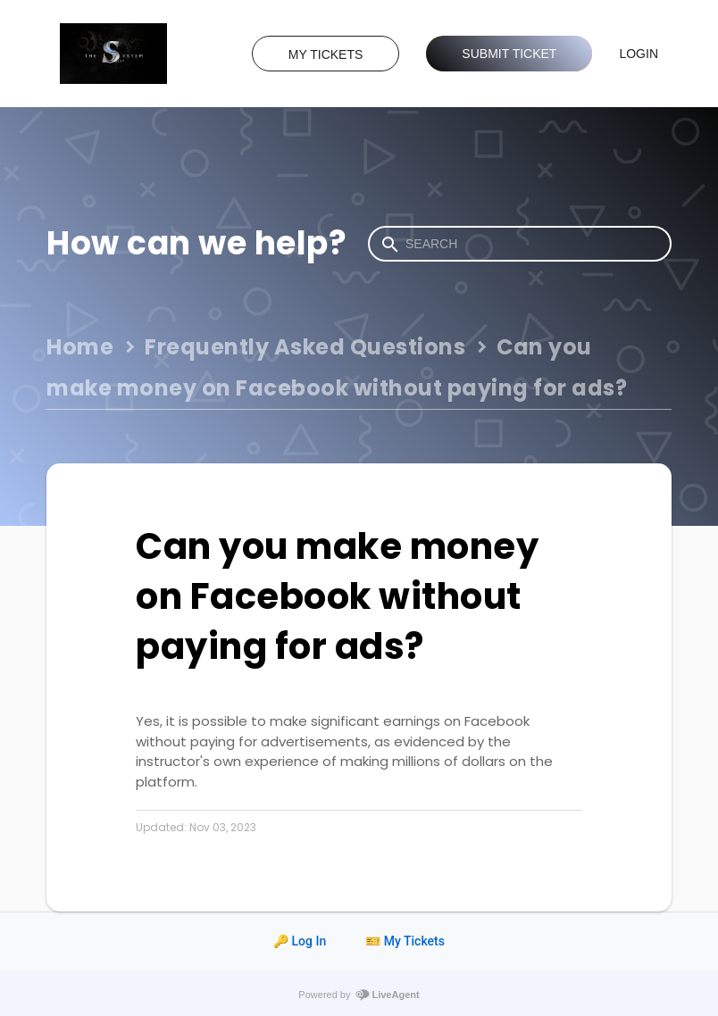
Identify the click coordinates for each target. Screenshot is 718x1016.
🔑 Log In (299, 941)
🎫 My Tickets (405, 941)
